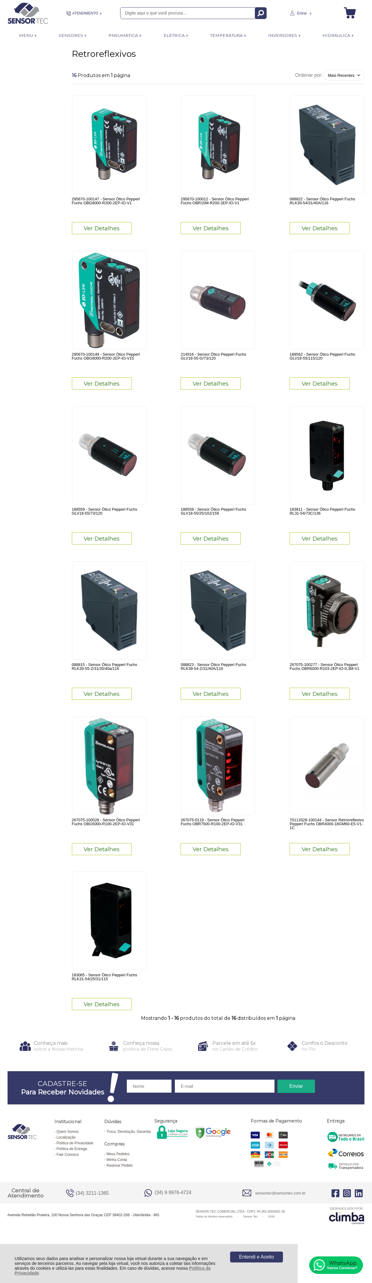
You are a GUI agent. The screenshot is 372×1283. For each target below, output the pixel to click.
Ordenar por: (309, 75)
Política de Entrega (71, 1180)
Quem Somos (67, 1163)
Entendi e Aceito (256, 1256)
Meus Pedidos (118, 1185)
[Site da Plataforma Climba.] (346, 1247)
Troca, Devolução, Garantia (128, 1163)
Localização (65, 1169)
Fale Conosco (67, 1186)
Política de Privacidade (74, 1174)
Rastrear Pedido (120, 1197)
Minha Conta (117, 1191)
